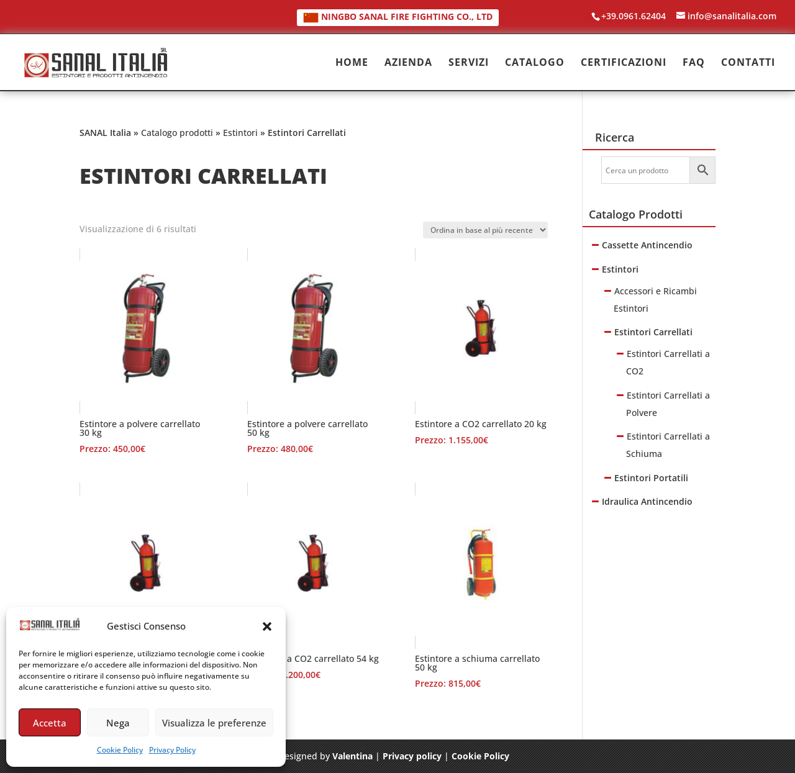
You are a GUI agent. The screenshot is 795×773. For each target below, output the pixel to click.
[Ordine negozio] (485, 230)
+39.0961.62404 (633, 16)
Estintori (240, 132)
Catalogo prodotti (177, 132)
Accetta (49, 722)
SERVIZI (468, 63)
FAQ (694, 63)
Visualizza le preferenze (214, 722)
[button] (267, 626)
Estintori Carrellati (653, 332)
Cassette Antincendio (647, 245)
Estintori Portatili (651, 478)
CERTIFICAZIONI (623, 63)
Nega (118, 722)
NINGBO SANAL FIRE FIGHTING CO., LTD (398, 16)
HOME (351, 63)
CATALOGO (535, 63)
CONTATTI (748, 63)
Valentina (352, 756)
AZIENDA (408, 63)
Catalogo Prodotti (636, 214)
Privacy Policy (172, 749)
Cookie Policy (120, 749)
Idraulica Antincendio (647, 501)
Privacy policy (412, 756)
